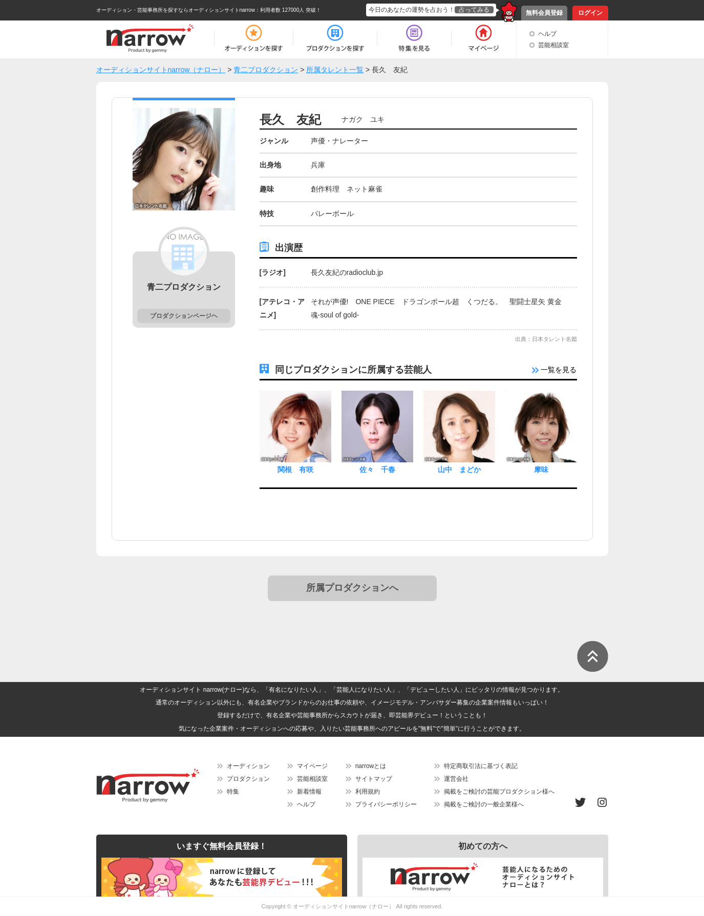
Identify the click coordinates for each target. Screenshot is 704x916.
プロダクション (248, 778)
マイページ (312, 766)
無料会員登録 (544, 12)
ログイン (590, 12)
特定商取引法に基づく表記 (481, 766)
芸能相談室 (553, 45)
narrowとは (371, 766)
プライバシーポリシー (386, 804)
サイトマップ (373, 778)
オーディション (248, 766)
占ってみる (474, 9)
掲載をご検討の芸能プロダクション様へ (499, 791)
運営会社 (456, 778)
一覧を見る (554, 370)
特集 (233, 791)
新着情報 (309, 791)
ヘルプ (547, 33)
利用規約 (367, 791)
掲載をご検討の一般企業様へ (484, 804)
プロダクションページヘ (184, 315)
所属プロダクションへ (352, 588)
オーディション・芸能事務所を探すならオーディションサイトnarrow (175, 10)
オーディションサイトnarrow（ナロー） (344, 906)
